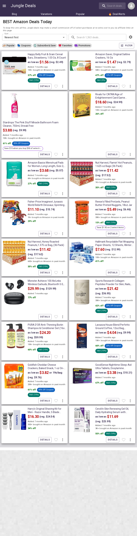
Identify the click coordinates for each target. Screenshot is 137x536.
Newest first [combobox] (12, 37)
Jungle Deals (23, 5)
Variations (46, 14)
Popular (80, 14)
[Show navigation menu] (4, 6)
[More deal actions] (62, 86)
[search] (112, 5)
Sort (6, 34)
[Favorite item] (56, 86)
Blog (14, 14)
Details (45, 86)
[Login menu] (131, 5)
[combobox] (113, 5)
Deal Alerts (117, 14)
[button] (9, 45)
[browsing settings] (130, 37)
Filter (126, 45)
